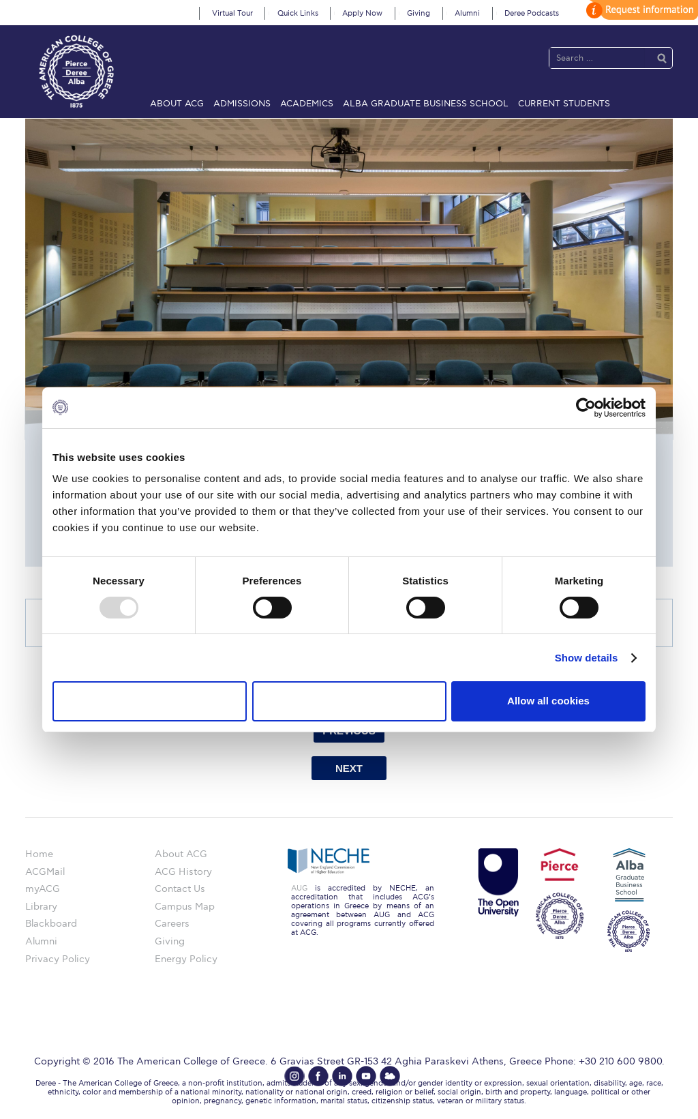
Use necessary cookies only (149, 700)
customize (640, 10)
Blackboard (51, 923)
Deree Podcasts (531, 13)
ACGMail (45, 872)
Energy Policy (186, 959)
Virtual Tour (232, 13)
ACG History (183, 872)
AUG (299, 888)
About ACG (177, 103)
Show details (586, 657)
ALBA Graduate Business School (426, 103)
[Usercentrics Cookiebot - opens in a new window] (586, 407)
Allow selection (349, 700)
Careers (172, 923)
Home (39, 854)
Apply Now (362, 13)
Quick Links (297, 13)
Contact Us (180, 889)
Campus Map (185, 906)
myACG (42, 889)
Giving (418, 13)
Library (41, 906)
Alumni (467, 13)
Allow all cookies (548, 700)
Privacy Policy (57, 959)
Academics (306, 103)
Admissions (242, 103)
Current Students (564, 103)
